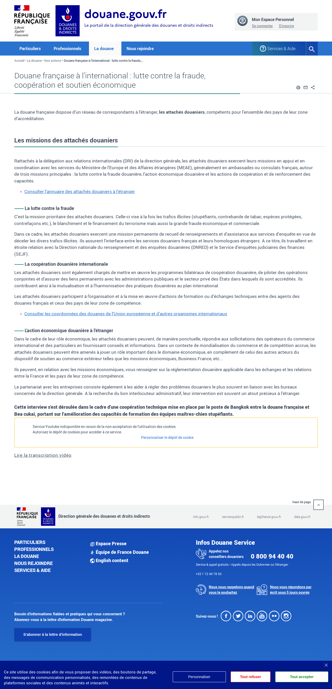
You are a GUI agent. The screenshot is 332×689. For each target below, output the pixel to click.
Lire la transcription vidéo (43, 455)
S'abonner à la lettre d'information (52, 634)
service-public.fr (233, 517)
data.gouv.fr (302, 517)
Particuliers (29, 542)
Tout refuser (250, 677)
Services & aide (32, 570)
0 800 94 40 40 (272, 556)
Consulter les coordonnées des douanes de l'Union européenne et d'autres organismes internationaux (125, 314)
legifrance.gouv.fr (269, 517)
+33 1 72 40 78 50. (209, 574)
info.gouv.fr (201, 517)
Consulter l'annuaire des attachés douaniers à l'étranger (79, 191)
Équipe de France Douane (119, 552)
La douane (34, 60)
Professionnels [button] (67, 48)
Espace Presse (108, 543)
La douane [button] (104, 48)
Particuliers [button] (30, 48)
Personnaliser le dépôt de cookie (167, 437)
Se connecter (262, 25)
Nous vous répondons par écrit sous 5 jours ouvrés (291, 589)
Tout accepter (302, 677)
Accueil (19, 60)
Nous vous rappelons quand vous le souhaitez (231, 589)
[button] (298, 87)
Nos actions (52, 60)
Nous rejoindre (140, 48)
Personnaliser (199, 677)
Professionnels (34, 549)
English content (109, 560)
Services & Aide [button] (281, 48)
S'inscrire (286, 25)
